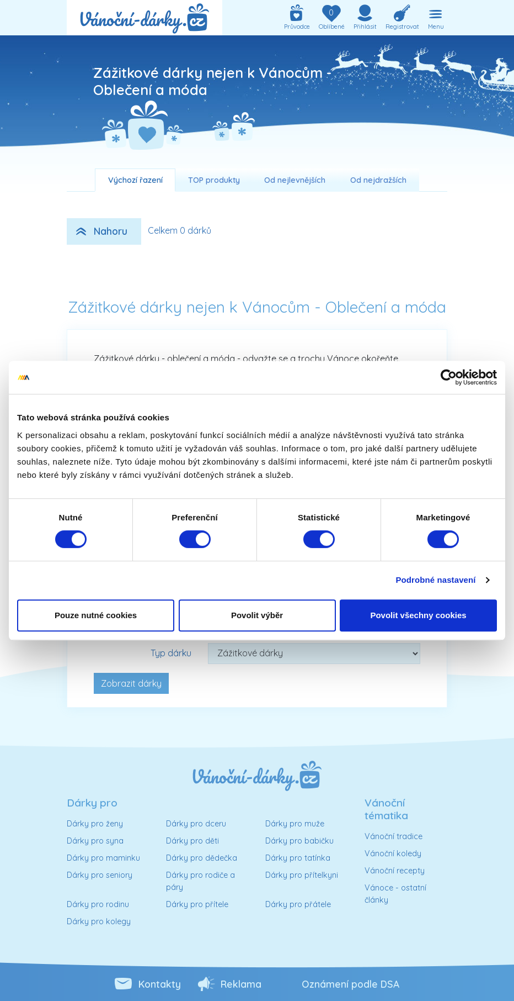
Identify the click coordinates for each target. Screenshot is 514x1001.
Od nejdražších (378, 180)
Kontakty (159, 984)
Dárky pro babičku (299, 841)
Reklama (241, 984)
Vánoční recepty (395, 871)
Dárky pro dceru (196, 824)
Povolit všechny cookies (418, 615)
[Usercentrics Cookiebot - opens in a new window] (448, 377)
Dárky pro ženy (95, 824)
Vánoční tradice (393, 836)
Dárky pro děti (192, 841)
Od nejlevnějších (294, 180)
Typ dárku (171, 652)
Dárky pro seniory (99, 875)
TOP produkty (214, 180)
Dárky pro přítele (197, 904)
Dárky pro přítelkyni (301, 875)
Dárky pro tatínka (297, 858)
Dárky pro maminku (103, 858)
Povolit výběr (257, 615)
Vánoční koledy (393, 853)
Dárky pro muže (294, 824)
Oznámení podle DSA (350, 984)
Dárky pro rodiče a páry (200, 881)
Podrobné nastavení (435, 579)
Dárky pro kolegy (99, 921)
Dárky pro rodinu (98, 904)
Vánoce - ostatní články (395, 894)
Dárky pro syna (95, 841)
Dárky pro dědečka (201, 858)
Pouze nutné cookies (96, 615)
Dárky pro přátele (298, 904)
